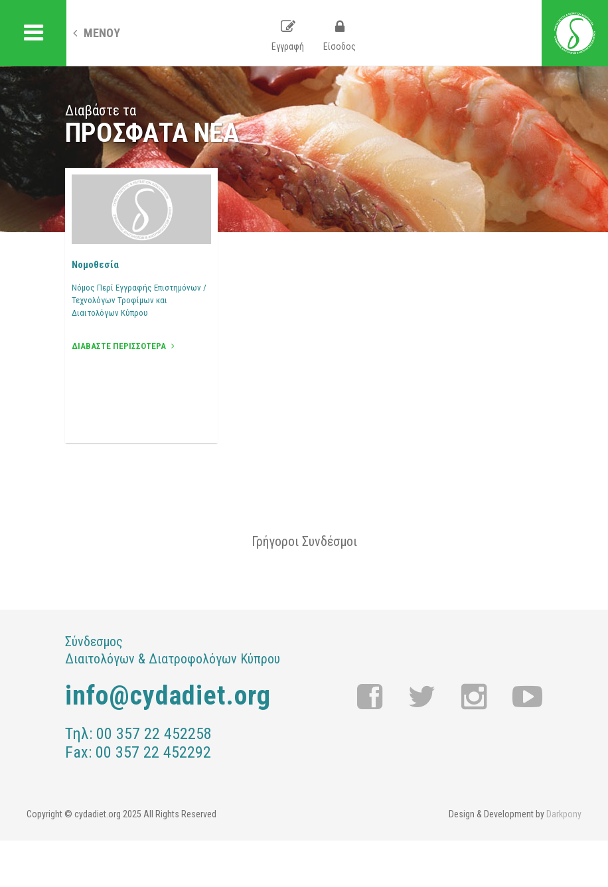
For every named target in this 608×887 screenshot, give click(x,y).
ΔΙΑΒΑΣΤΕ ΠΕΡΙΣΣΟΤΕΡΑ (123, 346)
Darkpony (563, 814)
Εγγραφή (288, 36)
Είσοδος (339, 36)
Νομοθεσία (95, 265)
